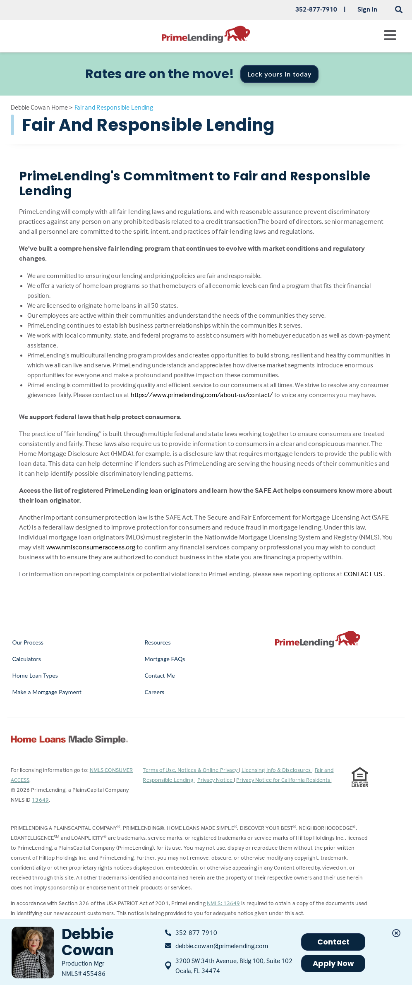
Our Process (28, 642)
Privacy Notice (215, 779)
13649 (40, 799)
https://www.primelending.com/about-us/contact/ (203, 395)
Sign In (367, 9)
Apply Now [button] (334, 963)
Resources (157, 642)
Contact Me (159, 675)
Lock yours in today (279, 74)
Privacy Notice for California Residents (283, 779)
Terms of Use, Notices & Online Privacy (191, 769)
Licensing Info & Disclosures (277, 769)
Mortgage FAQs (164, 658)
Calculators (26, 658)
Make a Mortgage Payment (46, 691)
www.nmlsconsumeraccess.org (91, 547)
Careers (154, 691)
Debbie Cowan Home (39, 107)
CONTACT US (363, 574)
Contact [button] (333, 942)
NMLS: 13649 (223, 902)
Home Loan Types (35, 675)
